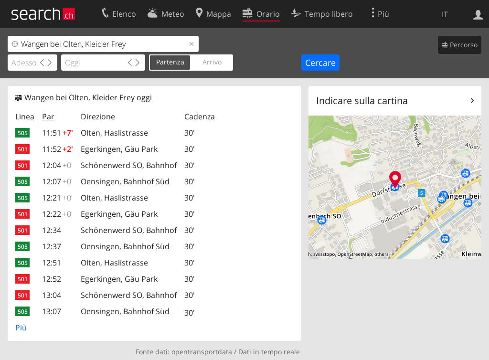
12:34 (51, 230)
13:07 (51, 311)
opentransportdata (201, 351)
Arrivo (212, 61)
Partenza (170, 61)
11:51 (57, 132)
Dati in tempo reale (269, 351)
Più (21, 327)
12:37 (51, 246)
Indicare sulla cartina (362, 100)
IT (445, 14)
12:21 (57, 197)
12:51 (51, 262)
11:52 (57, 149)
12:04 (57, 165)
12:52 (51, 279)
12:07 (57, 181)
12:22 (57, 214)
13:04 (51, 295)
